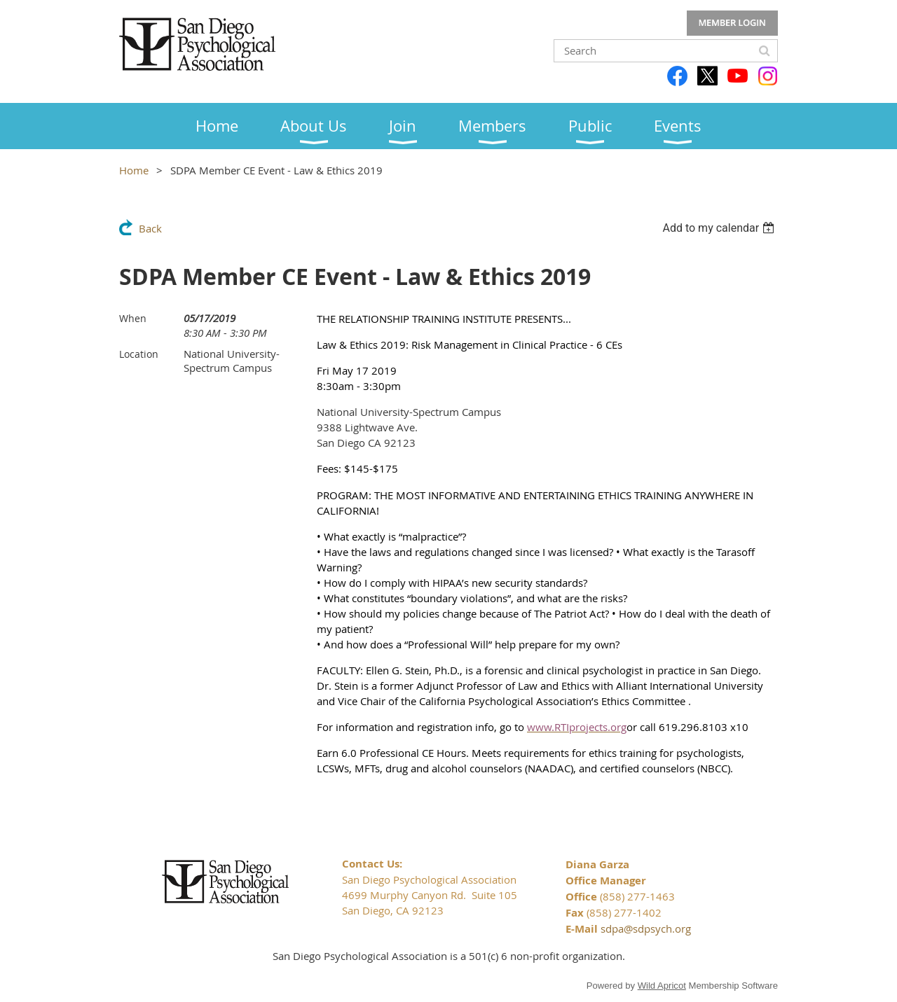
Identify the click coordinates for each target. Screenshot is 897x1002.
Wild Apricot (662, 985)
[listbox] (720, 228)
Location (138, 354)
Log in (732, 23)
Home (134, 170)
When (132, 318)
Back (150, 228)
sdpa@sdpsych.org (646, 928)
